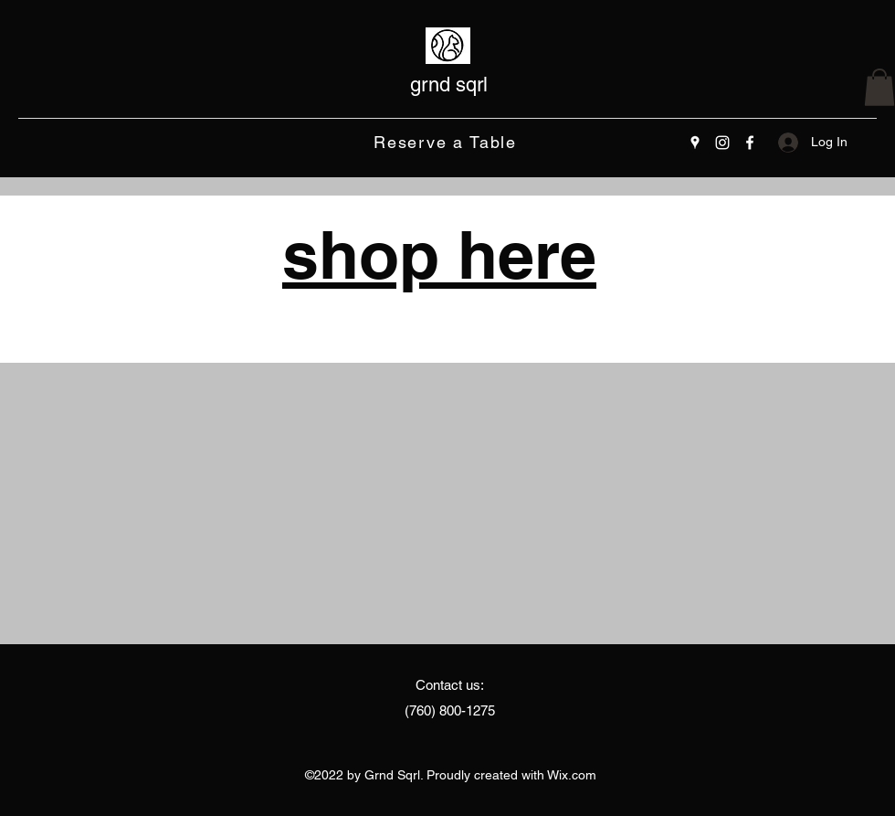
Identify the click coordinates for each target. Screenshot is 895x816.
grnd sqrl (449, 84)
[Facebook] (750, 142)
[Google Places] (695, 142)
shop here (439, 254)
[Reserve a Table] (447, 142)
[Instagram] (722, 142)
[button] (879, 87)
